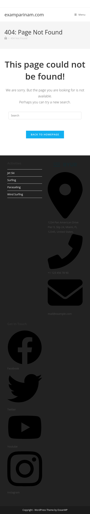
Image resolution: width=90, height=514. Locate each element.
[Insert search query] (44, 115)
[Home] (5, 38)
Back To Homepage (45, 134)
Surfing (11, 180)
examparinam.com (24, 14)
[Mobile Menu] (80, 14)
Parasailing (14, 187)
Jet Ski (11, 173)
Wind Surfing (15, 194)
